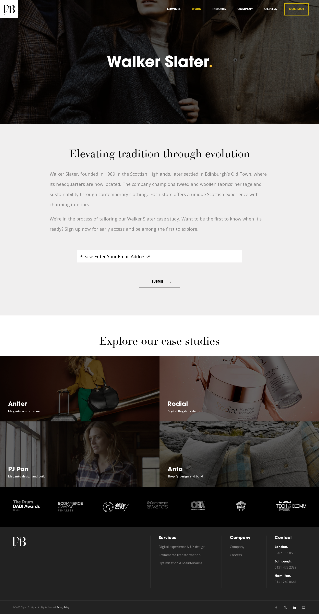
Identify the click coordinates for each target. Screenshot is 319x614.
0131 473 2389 (285, 567)
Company (237, 547)
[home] (9, 9)
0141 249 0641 (285, 582)
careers (270, 9)
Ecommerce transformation (180, 555)
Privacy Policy (63, 607)
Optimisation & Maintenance (180, 563)
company (245, 9)
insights (219, 9)
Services (173, 9)
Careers (236, 555)
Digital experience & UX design (182, 547)
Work (196, 9)
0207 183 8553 (285, 553)
